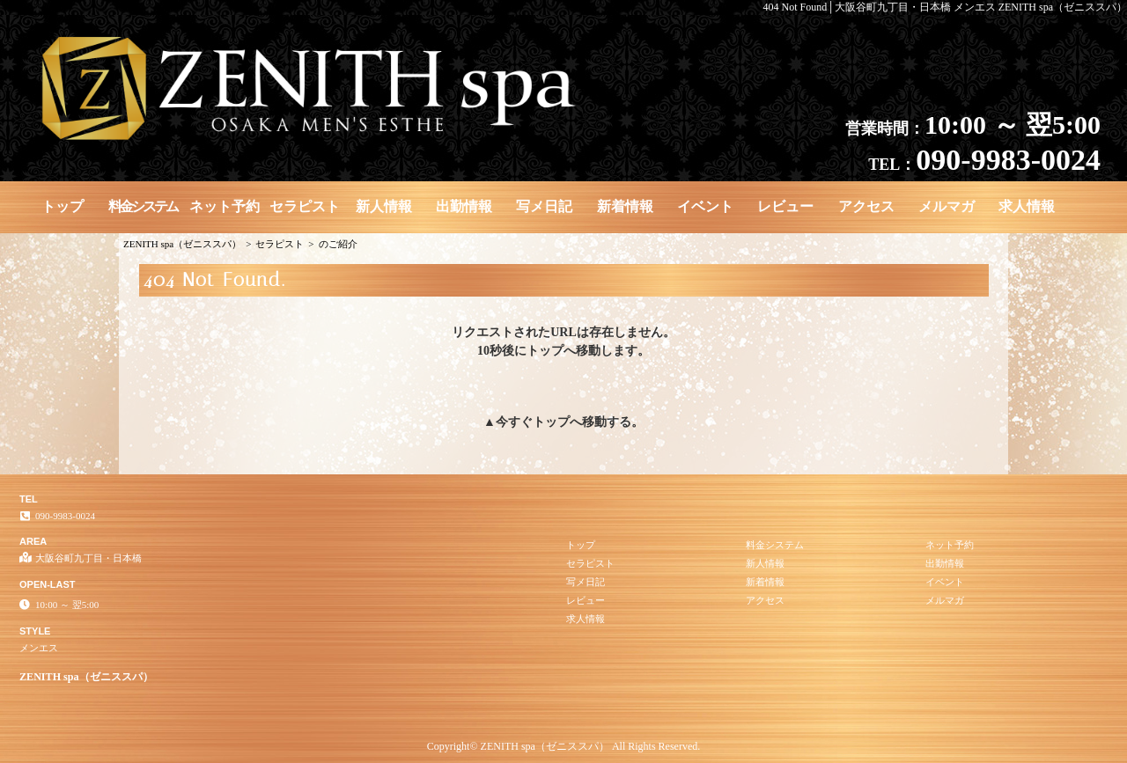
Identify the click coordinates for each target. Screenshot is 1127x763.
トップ (62, 206)
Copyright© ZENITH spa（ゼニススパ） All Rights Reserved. (563, 746)
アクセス (866, 206)
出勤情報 (464, 206)
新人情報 (384, 206)
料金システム (142, 206)
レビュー (785, 206)
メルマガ (946, 206)
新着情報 (625, 206)
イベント (705, 206)
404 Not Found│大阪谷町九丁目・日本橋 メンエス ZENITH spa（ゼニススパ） (945, 7)
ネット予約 (224, 206)
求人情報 (1026, 206)
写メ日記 (544, 206)
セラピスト (304, 206)
